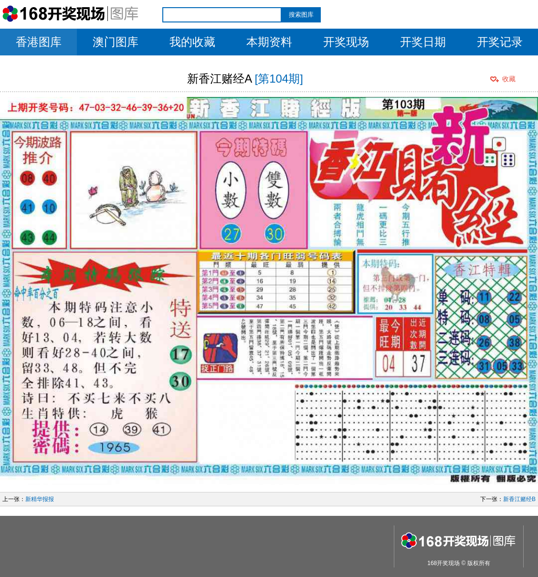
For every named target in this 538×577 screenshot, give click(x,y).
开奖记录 (500, 41)
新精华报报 (39, 499)
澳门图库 (115, 41)
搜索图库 (301, 14)
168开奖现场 (443, 563)
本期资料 (269, 41)
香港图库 (39, 41)
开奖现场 (346, 41)
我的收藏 (192, 41)
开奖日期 (423, 41)
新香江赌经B (519, 499)
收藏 (509, 79)
